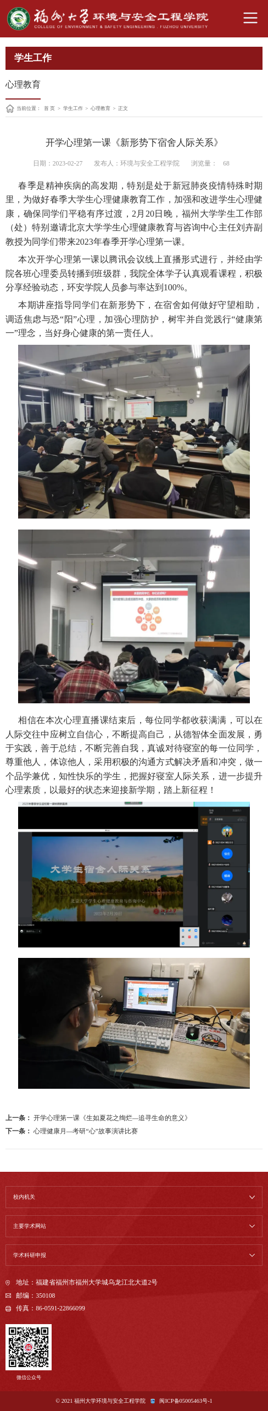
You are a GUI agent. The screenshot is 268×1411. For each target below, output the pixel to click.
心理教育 (100, 108)
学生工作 (73, 108)
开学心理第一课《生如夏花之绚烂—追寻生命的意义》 (112, 1118)
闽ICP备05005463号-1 (185, 1401)
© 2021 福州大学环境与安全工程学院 (100, 1401)
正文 (123, 108)
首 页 (49, 108)
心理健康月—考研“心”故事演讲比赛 (85, 1131)
